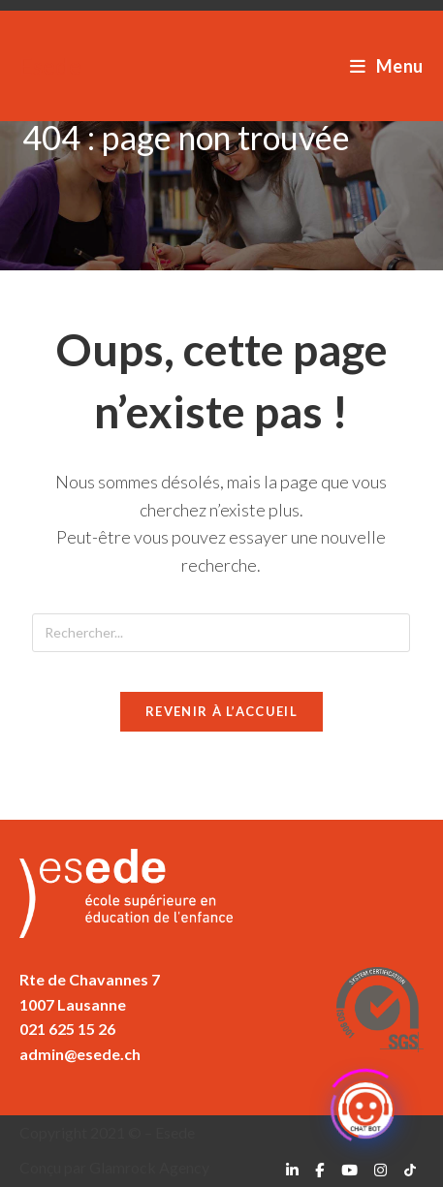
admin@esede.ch (80, 1054)
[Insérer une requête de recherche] (221, 632)
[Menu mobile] (387, 66)
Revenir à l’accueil (221, 711)
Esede (50, 65)
